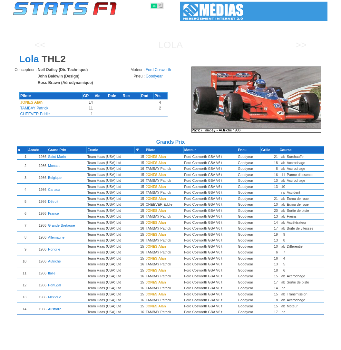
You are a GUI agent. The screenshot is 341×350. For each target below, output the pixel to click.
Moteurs (163, 344)
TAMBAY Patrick (34, 108)
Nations (203, 344)
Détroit (77, 201)
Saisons (60, 344)
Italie (75, 273)
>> (301, 44)
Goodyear (154, 76)
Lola (170, 44)
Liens (264, 344)
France (77, 213)
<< (39, 44)
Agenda (246, 344)
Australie (78, 309)
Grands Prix (86, 344)
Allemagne (80, 237)
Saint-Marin (81, 157)
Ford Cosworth (158, 69)
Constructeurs (136, 344)
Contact (314, 344)
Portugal (78, 285)
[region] (258, 100)
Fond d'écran (288, 344)
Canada (78, 189)
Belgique (78, 178)
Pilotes (109, 344)
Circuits (224, 344)
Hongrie (78, 249)
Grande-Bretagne (85, 225)
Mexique (78, 297)
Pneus (184, 344)
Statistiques (35, 344)
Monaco (78, 166)
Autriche (78, 261)
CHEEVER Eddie (35, 114)
